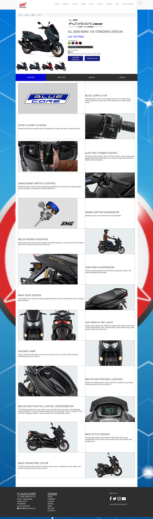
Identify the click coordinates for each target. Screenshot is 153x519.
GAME (91, 4)
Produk (27, 15)
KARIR (117, 4)
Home (20, 15)
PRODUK (75, 4)
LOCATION (109, 4)
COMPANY (65, 4)
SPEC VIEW (61, 77)
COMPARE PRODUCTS (75, 59)
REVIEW (122, 77)
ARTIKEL (83, 4)
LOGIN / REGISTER (128, 4)
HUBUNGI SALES (92, 58)
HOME (57, 4)
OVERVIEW (30, 77)
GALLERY (100, 4)
